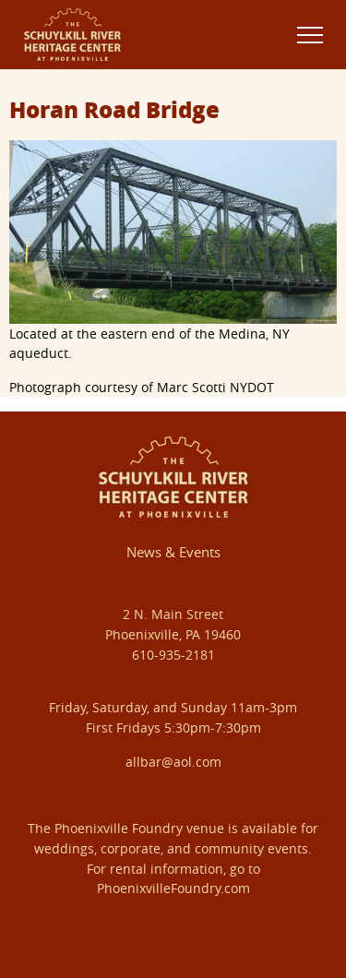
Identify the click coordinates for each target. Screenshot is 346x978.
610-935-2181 (173, 654)
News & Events (173, 552)
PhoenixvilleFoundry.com (173, 888)
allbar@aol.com (173, 761)
